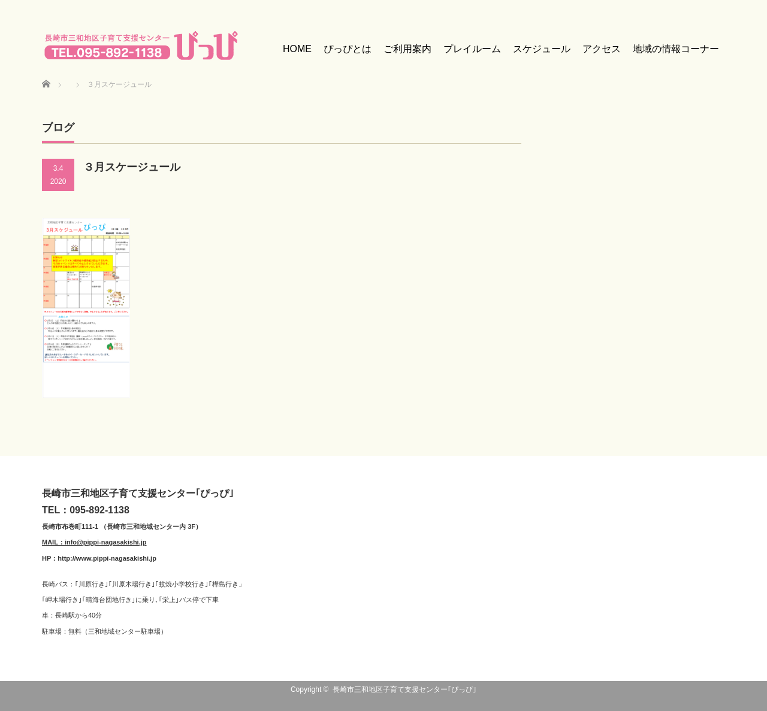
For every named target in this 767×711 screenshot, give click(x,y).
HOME (297, 49)
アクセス (601, 49)
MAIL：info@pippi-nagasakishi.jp (94, 542)
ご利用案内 (407, 49)
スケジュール (541, 49)
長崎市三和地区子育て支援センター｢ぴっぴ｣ (404, 689)
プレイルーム (472, 49)
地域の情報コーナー (676, 49)
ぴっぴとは (348, 49)
